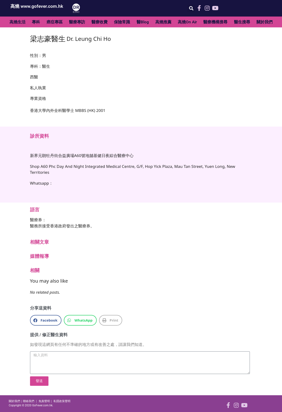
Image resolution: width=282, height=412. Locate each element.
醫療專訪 (77, 22)
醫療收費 (99, 22)
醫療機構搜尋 (215, 22)
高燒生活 (17, 22)
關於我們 (264, 22)
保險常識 (122, 22)
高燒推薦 (163, 22)
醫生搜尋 (242, 22)
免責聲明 (44, 401)
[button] (191, 8)
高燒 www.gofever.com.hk (36, 6)
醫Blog (143, 22)
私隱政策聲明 (61, 401)
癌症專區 (55, 22)
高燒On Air (187, 22)
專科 (36, 22)
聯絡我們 (28, 401)
